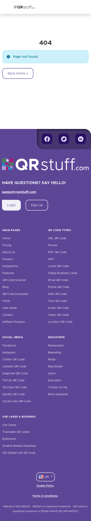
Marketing (54, 352)
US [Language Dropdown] (44, 477)
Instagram (9, 352)
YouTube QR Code (14, 387)
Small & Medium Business (19, 446)
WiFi (51, 259)
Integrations (10, 266)
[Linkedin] (80, 139)
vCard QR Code (58, 266)
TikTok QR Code (13, 380)
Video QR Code (58, 315)
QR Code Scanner (14, 280)
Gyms (52, 373)
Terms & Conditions (45, 496)
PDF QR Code (57, 252)
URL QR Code (57, 238)
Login (11, 205)
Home (6, 238)
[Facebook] (47, 139)
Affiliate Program (13, 322)
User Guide (9, 308)
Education (54, 380)
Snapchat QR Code (15, 373)
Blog (5, 287)
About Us (8, 252)
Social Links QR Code (16, 401)
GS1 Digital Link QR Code (18, 453)
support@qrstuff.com (19, 192)
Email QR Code (58, 280)
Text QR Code (57, 301)
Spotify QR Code (13, 394)
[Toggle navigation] (76, 7)
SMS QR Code (57, 294)
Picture (52, 245)
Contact (7, 315)
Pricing (6, 245)
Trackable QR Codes (16, 432)
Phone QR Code (58, 287)
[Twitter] (64, 139)
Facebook (9, 345)
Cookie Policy (45, 486)
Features (8, 273)
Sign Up (37, 205)
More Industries (58, 394)
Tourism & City (57, 387)
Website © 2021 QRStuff (16, 506)
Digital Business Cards (62, 273)
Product (7, 259)
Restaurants (56, 345)
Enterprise (9, 439)
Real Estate (55, 366)
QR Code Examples (15, 294)
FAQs (6, 301)
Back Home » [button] (18, 73)
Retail (51, 359)
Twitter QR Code (13, 359)
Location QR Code (60, 322)
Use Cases (9, 425)
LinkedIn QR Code (14, 366)
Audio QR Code (58, 308)
